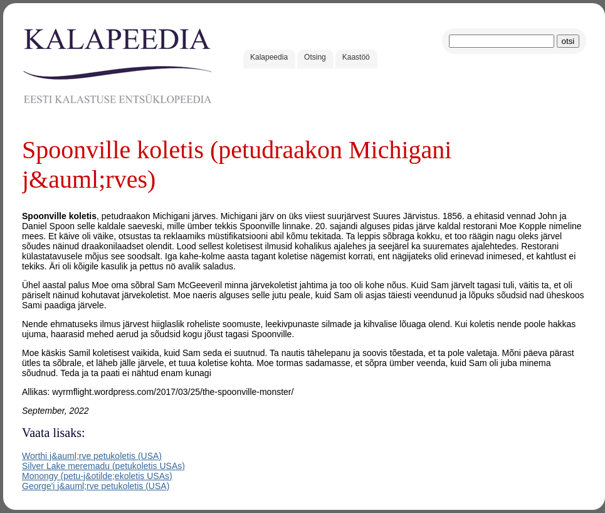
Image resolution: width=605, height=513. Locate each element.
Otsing (315, 57)
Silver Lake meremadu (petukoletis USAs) (103, 466)
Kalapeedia (269, 57)
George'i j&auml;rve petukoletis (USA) (95, 486)
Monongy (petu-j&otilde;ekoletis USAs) (97, 476)
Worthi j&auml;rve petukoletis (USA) (92, 456)
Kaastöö (356, 57)
